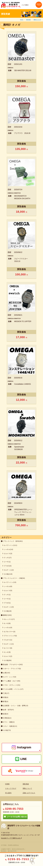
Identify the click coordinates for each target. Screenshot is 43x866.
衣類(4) (4, 697)
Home (21, 19)
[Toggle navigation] (39, 5)
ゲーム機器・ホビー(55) (10, 681)
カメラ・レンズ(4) (8, 677)
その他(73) (6, 730)
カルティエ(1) (8, 644)
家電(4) (4, 701)
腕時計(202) (6, 615)
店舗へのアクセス (29, 793)
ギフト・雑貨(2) (8, 722)
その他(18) (7, 611)
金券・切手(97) (7, 710)
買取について (27, 788)
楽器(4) (4, 714)
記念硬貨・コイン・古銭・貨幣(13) (14, 705)
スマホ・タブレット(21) (10, 685)
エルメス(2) (7, 656)
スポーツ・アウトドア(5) (11, 668)
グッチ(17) (7, 557)
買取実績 (28, 19)
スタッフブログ (10, 788)
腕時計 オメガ (37, 19)
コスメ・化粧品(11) (9, 726)
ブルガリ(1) (7, 640)
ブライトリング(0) (9, 636)
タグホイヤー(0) (8, 631)
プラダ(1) (6, 603)
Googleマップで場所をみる (11, 838)
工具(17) (5, 693)
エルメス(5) (7, 590)
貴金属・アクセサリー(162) (12, 664)
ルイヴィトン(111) (9, 545)
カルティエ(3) (8, 607)
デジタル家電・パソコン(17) (12, 689)
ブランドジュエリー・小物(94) (13, 578)
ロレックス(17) (8, 619)
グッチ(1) (6, 594)
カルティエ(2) (8, 570)
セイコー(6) (7, 648)
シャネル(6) (7, 586)
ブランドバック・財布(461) (12, 541)
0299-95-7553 (13, 808)
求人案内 (8, 793)
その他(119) (7, 574)
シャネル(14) (7, 549)
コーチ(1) (6, 562)
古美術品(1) (6, 718)
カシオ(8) (6, 652)
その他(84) (7, 660)
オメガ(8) (6, 623)
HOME (7, 784)
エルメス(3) (7, 553)
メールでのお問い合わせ (15, 816)
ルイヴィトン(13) (9, 582)
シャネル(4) (7, 627)
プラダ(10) (7, 566)
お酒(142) (5, 673)
